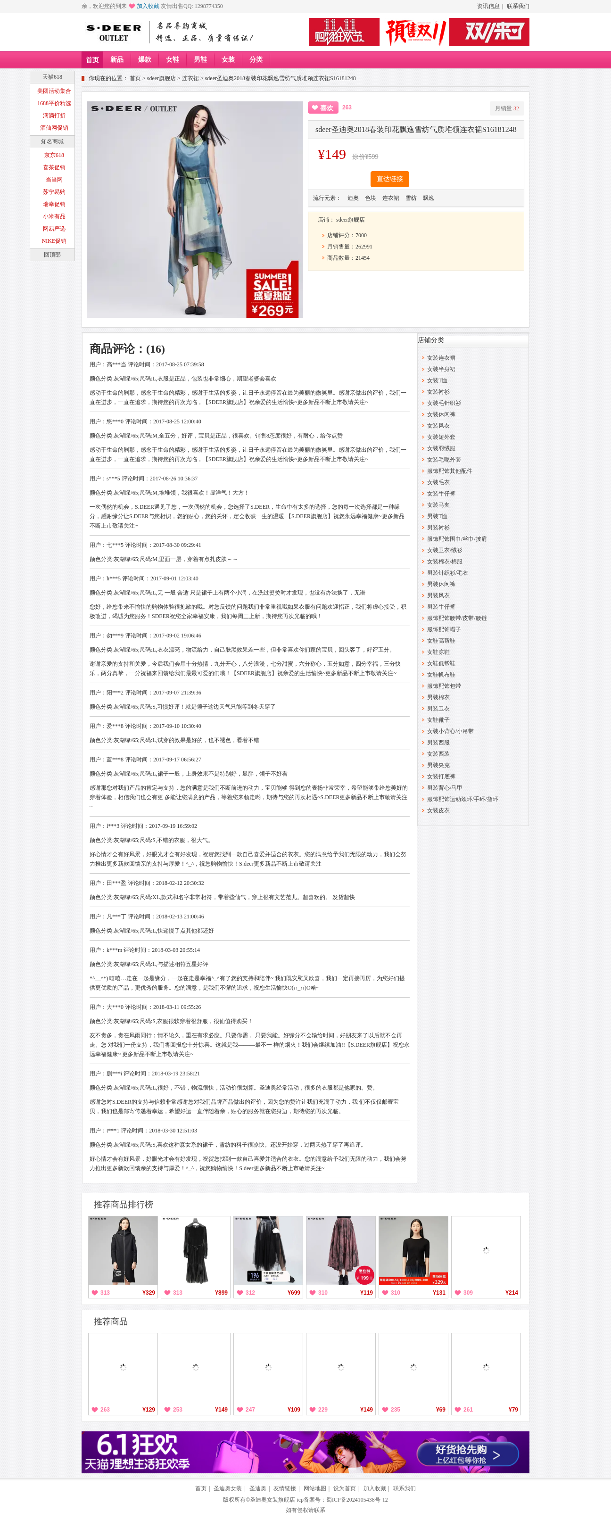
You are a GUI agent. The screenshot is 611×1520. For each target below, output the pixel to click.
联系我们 (518, 6)
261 (468, 1409)
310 (323, 1292)
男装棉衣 (438, 697)
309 (468, 1292)
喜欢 (326, 108)
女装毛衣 (438, 482)
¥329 (148, 1292)
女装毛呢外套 (444, 459)
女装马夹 (438, 505)
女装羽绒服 (441, 448)
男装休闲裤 (441, 584)
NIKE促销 (54, 241)
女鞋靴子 (438, 720)
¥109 (294, 1409)
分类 (256, 59)
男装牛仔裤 (441, 606)
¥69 (441, 1409)
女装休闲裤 (441, 414)
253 (177, 1409)
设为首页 (344, 1488)
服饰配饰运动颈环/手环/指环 (462, 799)
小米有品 (54, 216)
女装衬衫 (438, 391)
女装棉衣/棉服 (444, 561)
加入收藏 (148, 6)
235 (395, 1409)
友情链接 (284, 1488)
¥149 (221, 1409)
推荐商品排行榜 (123, 1204)
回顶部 (52, 254)
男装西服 (438, 742)
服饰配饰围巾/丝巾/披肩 (457, 539)
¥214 (511, 1292)
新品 (117, 59)
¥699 (294, 1292)
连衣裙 (190, 78)
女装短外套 (441, 437)
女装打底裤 (441, 776)
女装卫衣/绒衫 (444, 550)
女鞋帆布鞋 (441, 674)
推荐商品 (111, 1321)
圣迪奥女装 (228, 1488)
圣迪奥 (257, 1488)
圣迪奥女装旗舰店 (272, 1499)
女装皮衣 (438, 810)
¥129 (148, 1409)
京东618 (54, 155)
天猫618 (52, 77)
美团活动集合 (54, 91)
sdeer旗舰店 (161, 78)
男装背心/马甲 (444, 788)
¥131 (439, 1292)
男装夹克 (438, 765)
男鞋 (200, 59)
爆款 (144, 59)
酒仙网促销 (54, 127)
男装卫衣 (438, 708)
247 (250, 1409)
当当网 (54, 179)
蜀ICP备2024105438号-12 (357, 1499)
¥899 (221, 1292)
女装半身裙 (441, 369)
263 (105, 1409)
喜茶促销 (54, 167)
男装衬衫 (438, 527)
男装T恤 (437, 516)
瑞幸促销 (54, 204)
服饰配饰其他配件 (449, 471)
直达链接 (390, 178)
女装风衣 (438, 425)
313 (105, 1292)
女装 (228, 59)
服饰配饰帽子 (444, 629)
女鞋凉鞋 (438, 652)
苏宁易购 (54, 192)
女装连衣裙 (441, 358)
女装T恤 (437, 380)
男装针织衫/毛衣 (447, 573)
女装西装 (438, 754)
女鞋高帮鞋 (441, 640)
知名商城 (52, 141)
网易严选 (54, 228)
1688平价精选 (54, 103)
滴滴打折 (54, 115)
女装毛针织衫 (444, 403)
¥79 (513, 1409)
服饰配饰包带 (444, 686)
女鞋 (172, 59)
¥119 (366, 1292)
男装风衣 (438, 595)
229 (323, 1409)
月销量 (507, 108)
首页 (92, 60)
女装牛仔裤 (441, 493)
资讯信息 (488, 6)
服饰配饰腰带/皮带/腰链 (457, 618)
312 (250, 1292)
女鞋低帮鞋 (441, 663)
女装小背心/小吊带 (450, 731)
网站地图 (315, 1488)
